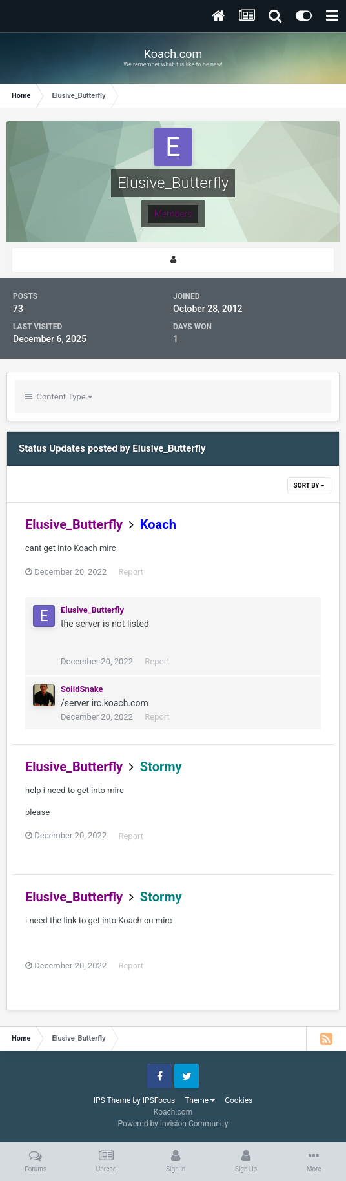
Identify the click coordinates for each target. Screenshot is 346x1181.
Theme (200, 1100)
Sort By (309, 485)
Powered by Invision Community (173, 1123)
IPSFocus (159, 1100)
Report (130, 572)
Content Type (58, 396)
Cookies (238, 1100)
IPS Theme (112, 1100)
